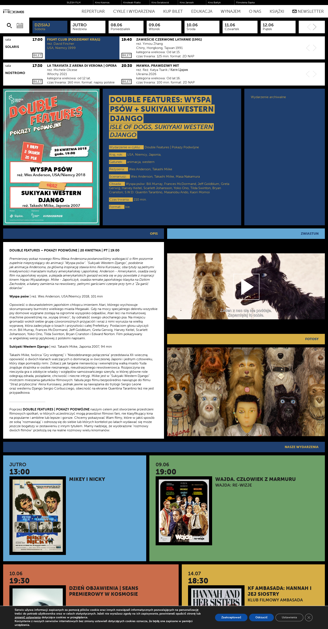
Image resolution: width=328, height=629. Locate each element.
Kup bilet (173, 11)
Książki (277, 11)
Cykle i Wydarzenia (134, 11)
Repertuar (93, 11)
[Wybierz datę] (20, 25)
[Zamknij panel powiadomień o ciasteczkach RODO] (309, 617)
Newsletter (308, 11)
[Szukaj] (9, 25)
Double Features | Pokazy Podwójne (172, 147)
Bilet (37, 55)
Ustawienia (289, 617)
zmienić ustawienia (28, 617)
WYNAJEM (231, 11)
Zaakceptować (231, 617)
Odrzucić (261, 617)
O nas (255, 11)
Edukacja (201, 11)
